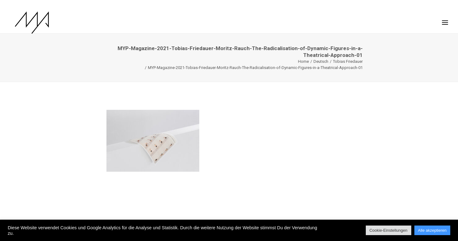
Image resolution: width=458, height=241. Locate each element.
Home (303, 61)
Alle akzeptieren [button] (432, 230)
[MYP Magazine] (27, 22)
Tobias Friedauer (348, 61)
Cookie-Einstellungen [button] (388, 230)
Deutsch (320, 61)
